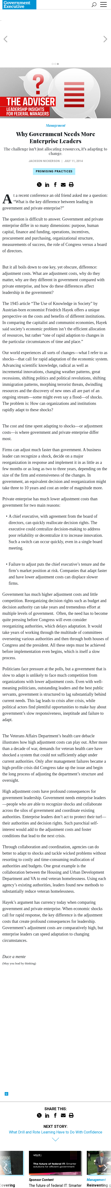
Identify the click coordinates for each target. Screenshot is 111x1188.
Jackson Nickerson (44, 138)
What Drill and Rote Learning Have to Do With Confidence (55, 1109)
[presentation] (5, 1152)
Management (55, 103)
